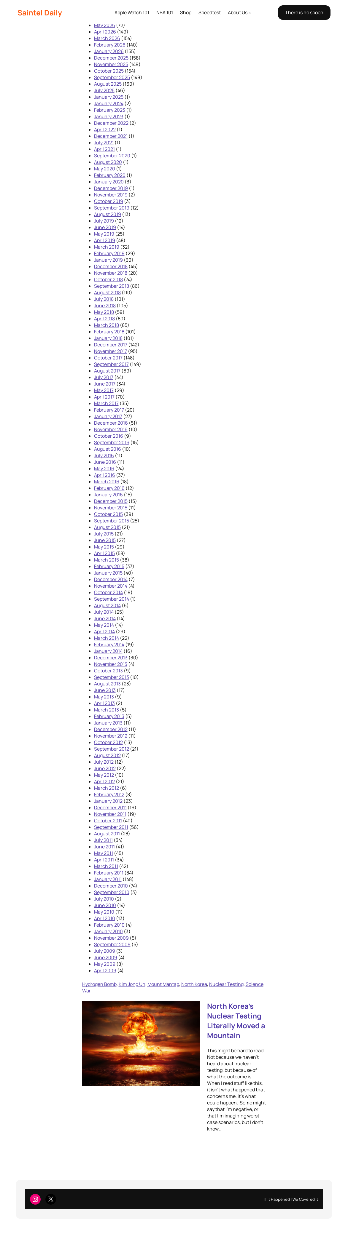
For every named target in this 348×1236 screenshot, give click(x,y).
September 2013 (111, 677)
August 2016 (107, 449)
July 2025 (104, 90)
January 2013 (108, 722)
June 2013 (105, 690)
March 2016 (106, 481)
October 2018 (108, 279)
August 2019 (107, 214)
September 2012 (111, 749)
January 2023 (108, 116)
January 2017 (108, 416)
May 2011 (103, 853)
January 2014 (108, 651)
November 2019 (111, 194)
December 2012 (111, 729)
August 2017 (107, 370)
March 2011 (106, 866)
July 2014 (104, 612)
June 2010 (105, 905)
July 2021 (104, 142)
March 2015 (106, 560)
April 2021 (104, 149)
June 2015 (105, 540)
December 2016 (111, 423)
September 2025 (112, 77)
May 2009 (104, 964)
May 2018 (104, 312)
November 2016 (111, 429)
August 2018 (107, 292)
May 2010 (104, 912)
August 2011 (107, 833)
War (86, 990)
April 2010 (104, 918)
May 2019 (104, 234)
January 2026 (109, 51)
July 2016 (104, 455)
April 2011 (104, 859)
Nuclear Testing (226, 984)
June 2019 (105, 227)
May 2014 (104, 625)
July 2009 (104, 951)
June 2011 (104, 846)
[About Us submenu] (250, 12)
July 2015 (104, 533)
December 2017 (110, 344)
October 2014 (108, 592)
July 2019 (104, 221)
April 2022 (105, 129)
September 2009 (112, 944)
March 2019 (106, 247)
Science (254, 984)
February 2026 (109, 44)
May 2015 (104, 546)
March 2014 (106, 638)
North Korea (194, 984)
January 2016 (108, 494)
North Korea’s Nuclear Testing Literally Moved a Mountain (236, 1020)
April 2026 (105, 31)
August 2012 (107, 755)
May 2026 (104, 25)
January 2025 (108, 97)
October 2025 (109, 71)
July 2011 (103, 840)
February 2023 (109, 110)
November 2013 (110, 664)
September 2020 (112, 155)
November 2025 (111, 64)
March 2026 (107, 38)
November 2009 (111, 938)
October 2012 (108, 742)
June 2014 (105, 618)
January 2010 (108, 931)
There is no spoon (304, 12)
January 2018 (108, 338)
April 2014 (104, 631)
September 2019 (111, 207)
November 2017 (110, 351)
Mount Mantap (163, 984)
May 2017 (104, 390)
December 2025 (111, 58)
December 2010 (111, 885)
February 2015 (109, 566)
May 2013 (104, 696)
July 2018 (104, 299)
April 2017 (104, 397)
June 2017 (104, 383)
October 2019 (108, 201)
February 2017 (109, 410)
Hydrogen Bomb (99, 984)
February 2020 (109, 175)
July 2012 (104, 762)
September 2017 (111, 364)
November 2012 (110, 736)
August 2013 (107, 683)
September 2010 (111, 892)
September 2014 (111, 599)
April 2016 (104, 475)
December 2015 (111, 501)
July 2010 (104, 899)
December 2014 (111, 579)
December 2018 (111, 266)
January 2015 (108, 573)
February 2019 (109, 253)
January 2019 (108, 260)
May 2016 (104, 468)
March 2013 (106, 709)
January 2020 (109, 181)
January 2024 (108, 103)
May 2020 (104, 168)
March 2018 (106, 325)
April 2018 (104, 318)
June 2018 (105, 305)
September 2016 (111, 442)
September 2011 (111, 827)
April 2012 (104, 781)
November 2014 (110, 586)
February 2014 (109, 644)
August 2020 (108, 162)
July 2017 (103, 377)
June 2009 (105, 957)
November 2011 (110, 814)
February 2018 (109, 331)
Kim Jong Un (132, 984)
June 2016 (105, 462)
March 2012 (106, 788)
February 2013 (109, 716)
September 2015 (111, 520)
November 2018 (110, 273)
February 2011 (108, 872)
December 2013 (111, 657)
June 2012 (105, 768)
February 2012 (109, 794)
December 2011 (110, 807)
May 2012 (104, 775)
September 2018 (111, 286)
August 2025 (108, 84)
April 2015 (104, 553)
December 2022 (111, 123)
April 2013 (104, 703)
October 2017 (108, 357)
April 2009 (105, 970)
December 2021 (111, 136)
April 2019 (104, 240)
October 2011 (108, 820)
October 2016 (108, 436)
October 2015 (108, 514)
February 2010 (109, 925)
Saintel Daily (40, 12)
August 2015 (107, 527)
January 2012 (108, 801)
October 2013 (108, 670)
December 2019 (111, 188)
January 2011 (108, 879)
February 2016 (109, 488)
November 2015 (110, 507)
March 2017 (106, 403)
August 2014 (107, 605)
